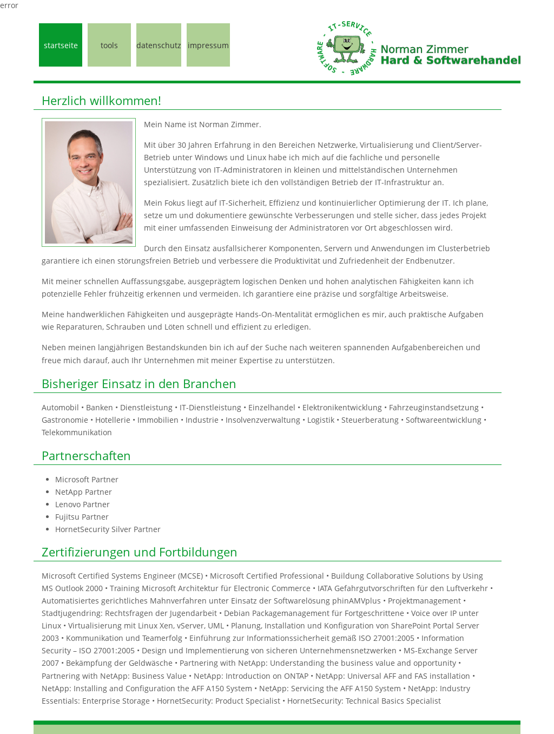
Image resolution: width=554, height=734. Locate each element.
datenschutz (158, 45)
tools (109, 45)
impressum (208, 45)
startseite (61, 45)
